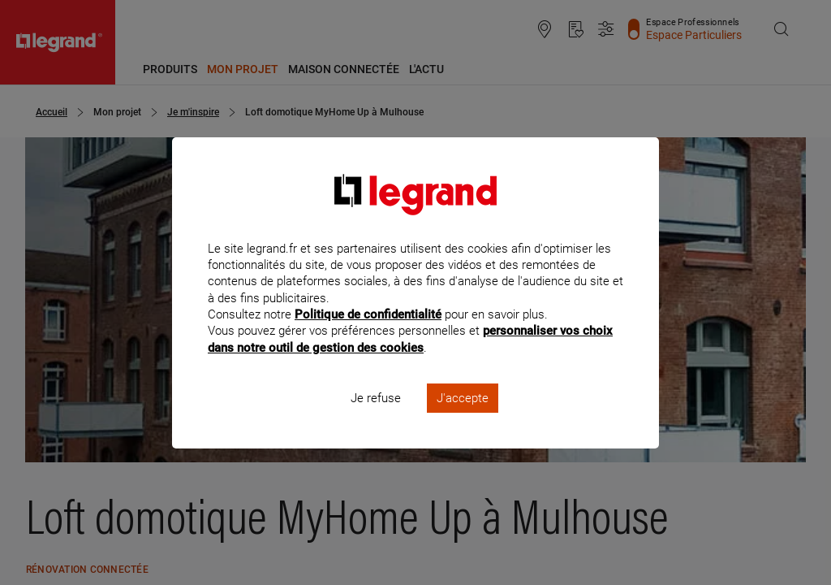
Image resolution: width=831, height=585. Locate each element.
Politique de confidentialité (368, 336)
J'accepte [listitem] (463, 419)
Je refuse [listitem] (376, 419)
